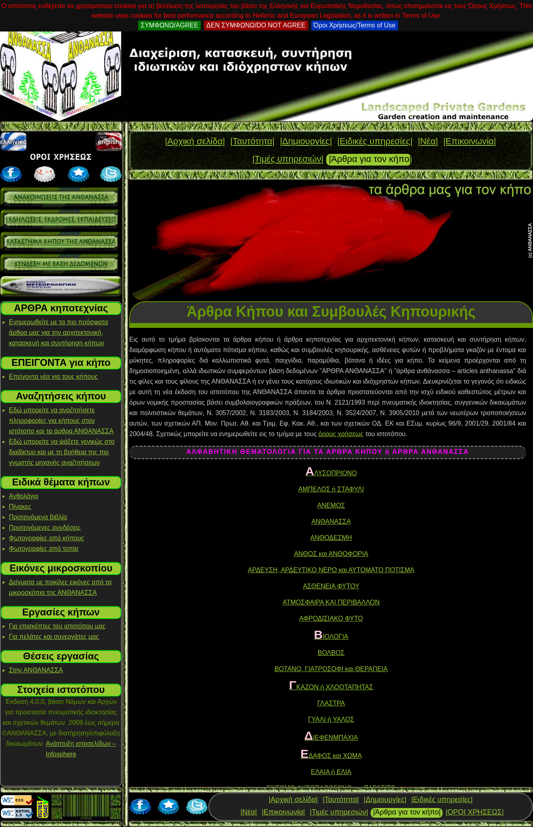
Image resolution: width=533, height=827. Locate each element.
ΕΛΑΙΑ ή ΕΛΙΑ (331, 771)
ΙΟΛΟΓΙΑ (331, 636)
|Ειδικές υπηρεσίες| (374, 141)
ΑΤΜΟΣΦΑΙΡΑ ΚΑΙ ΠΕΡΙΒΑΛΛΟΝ (331, 602)
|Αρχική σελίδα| (195, 141)
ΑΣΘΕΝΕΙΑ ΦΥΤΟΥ (331, 586)
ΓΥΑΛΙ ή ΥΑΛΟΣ (331, 719)
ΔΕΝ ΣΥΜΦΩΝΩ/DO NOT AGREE (255, 25)
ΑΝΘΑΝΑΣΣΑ (331, 521)
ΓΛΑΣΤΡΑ (331, 703)
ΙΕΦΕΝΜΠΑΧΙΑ (331, 737)
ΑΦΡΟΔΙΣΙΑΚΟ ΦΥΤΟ (331, 618)
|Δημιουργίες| (306, 141)
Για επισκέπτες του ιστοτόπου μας (57, 626)
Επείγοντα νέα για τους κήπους (53, 376)
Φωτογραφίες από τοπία (43, 548)
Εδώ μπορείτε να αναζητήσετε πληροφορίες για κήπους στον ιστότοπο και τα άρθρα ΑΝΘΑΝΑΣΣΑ (61, 420)
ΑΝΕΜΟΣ (331, 505)
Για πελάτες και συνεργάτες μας (54, 636)
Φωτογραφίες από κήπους (46, 538)
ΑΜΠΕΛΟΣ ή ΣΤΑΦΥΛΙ (331, 489)
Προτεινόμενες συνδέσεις (45, 527)
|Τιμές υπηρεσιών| (288, 159)
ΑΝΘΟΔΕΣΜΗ (331, 537)
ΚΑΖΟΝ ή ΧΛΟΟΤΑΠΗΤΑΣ (331, 687)
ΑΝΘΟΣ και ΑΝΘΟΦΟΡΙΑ (331, 553)
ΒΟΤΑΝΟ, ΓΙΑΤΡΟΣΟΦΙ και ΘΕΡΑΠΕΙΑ (331, 668)
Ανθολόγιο (23, 496)
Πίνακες (20, 506)
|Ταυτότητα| (252, 141)
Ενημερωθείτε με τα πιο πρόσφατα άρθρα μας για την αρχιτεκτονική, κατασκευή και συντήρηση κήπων (58, 332)
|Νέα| (428, 141)
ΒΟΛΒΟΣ (331, 652)
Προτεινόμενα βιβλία (38, 517)
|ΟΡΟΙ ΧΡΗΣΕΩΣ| (474, 812)
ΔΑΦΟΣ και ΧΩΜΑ (331, 755)
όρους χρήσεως (341, 433)
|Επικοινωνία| (469, 141)
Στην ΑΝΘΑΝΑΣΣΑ (36, 670)
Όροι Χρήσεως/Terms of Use (355, 25)
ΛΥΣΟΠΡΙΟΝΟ (331, 473)
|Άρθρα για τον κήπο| (370, 159)
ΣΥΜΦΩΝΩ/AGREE (169, 25)
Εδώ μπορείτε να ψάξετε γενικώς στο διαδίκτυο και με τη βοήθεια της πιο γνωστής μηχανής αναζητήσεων (62, 452)
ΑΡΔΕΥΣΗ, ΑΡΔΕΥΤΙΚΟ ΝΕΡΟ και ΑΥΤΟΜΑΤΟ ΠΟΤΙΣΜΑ (331, 570)
